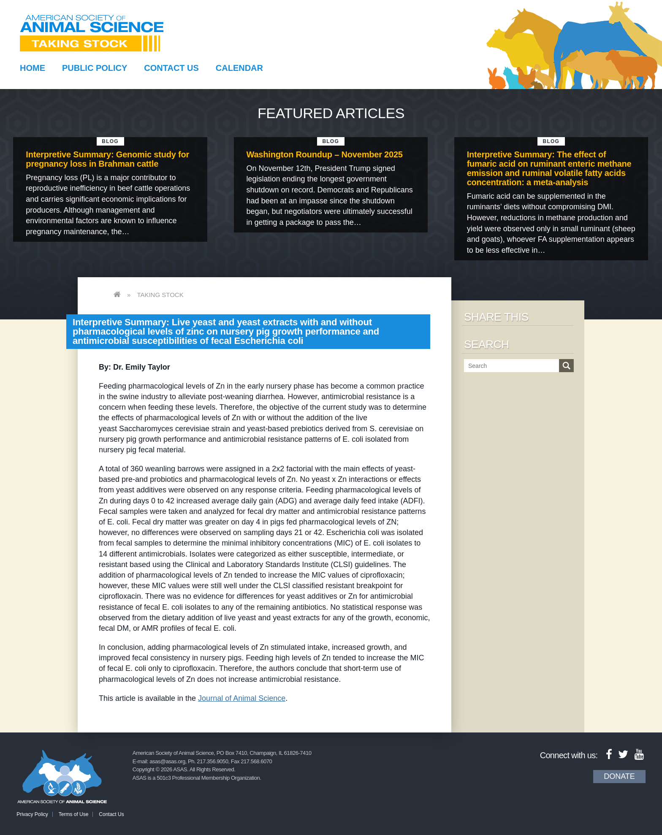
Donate (619, 776)
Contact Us (171, 68)
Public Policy (94, 68)
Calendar (239, 68)
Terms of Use (74, 814)
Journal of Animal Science (241, 698)
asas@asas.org (167, 761)
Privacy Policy (32, 814)
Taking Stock (160, 294)
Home (32, 68)
